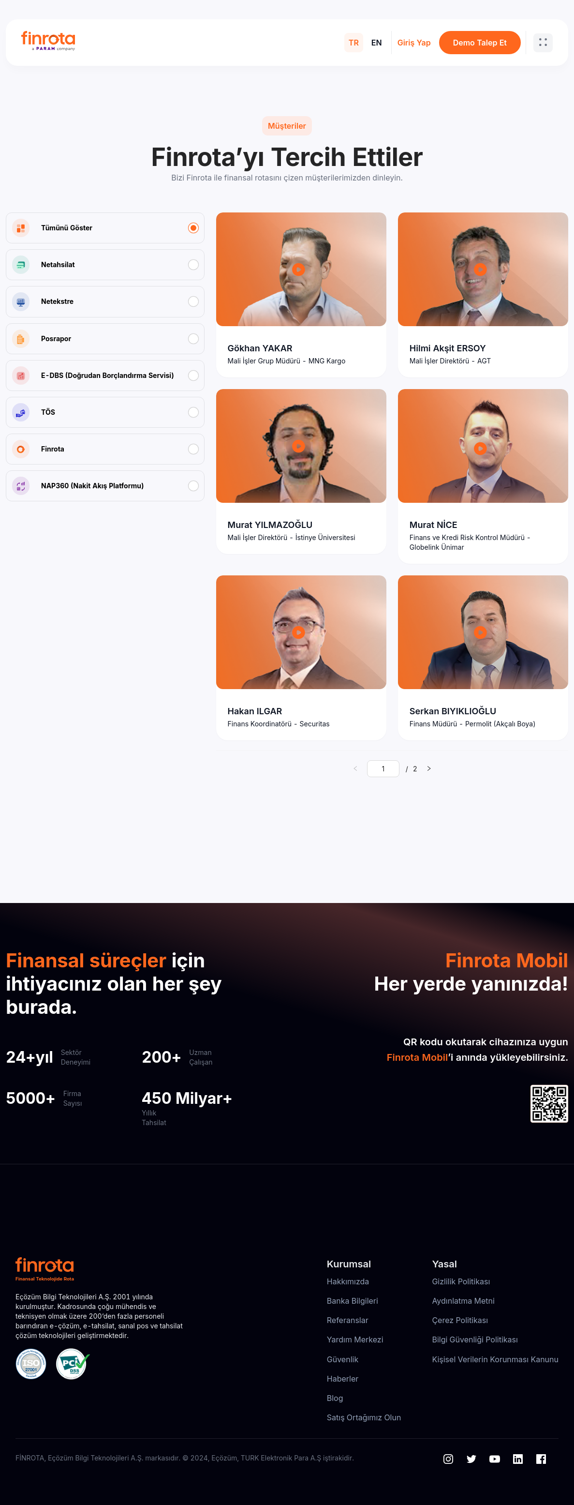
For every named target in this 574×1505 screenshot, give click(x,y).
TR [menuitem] (354, 42)
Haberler (343, 1379)
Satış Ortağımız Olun (364, 1417)
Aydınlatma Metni (463, 1301)
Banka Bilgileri (352, 1301)
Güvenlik (342, 1359)
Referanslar (347, 1320)
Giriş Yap (414, 42)
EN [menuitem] (376, 42)
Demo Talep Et (480, 42)
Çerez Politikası (460, 1320)
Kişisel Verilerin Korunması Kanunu (495, 1359)
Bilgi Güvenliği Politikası (474, 1339)
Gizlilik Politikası (461, 1281)
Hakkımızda (348, 1281)
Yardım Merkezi (355, 1339)
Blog (335, 1398)
